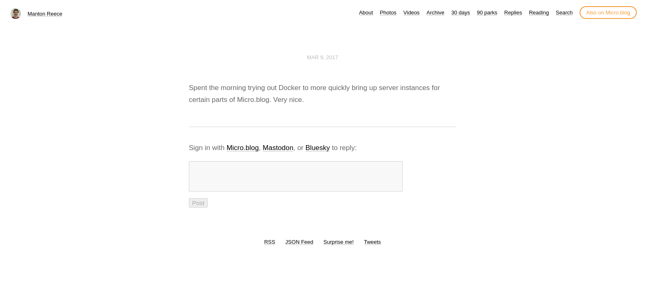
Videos (412, 12)
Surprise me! (338, 247)
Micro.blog (243, 148)
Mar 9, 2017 (322, 57)
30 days (460, 12)
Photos (388, 12)
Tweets (372, 247)
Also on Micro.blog (608, 12)
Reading (539, 12)
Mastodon (278, 148)
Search (564, 12)
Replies (513, 12)
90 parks (487, 12)
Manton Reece (45, 14)
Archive (435, 12)
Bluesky (318, 148)
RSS (269, 247)
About (366, 12)
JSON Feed (299, 247)
